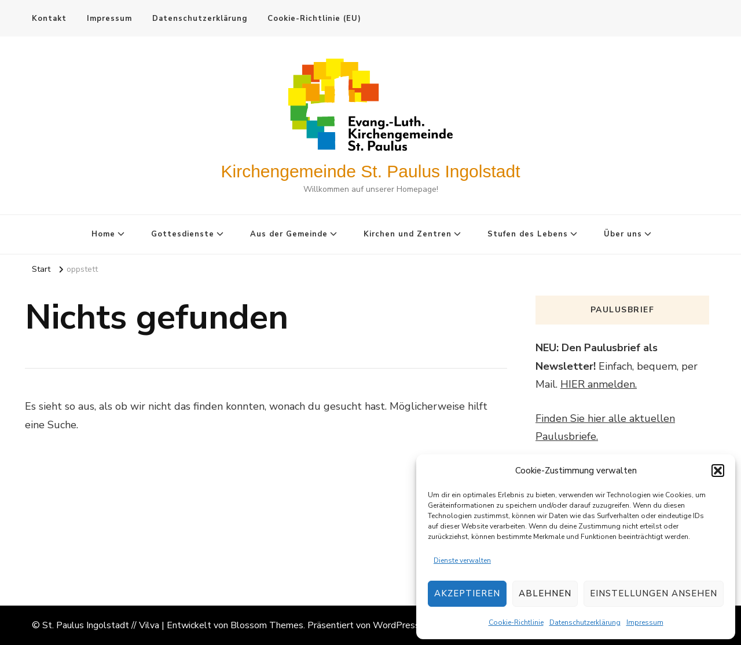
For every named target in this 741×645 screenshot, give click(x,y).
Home (103, 234)
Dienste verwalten (462, 560)
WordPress (396, 625)
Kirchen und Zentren (408, 234)
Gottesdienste (182, 234)
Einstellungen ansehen (653, 593)
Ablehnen (545, 593)
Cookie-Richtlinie (516, 622)
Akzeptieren (467, 593)
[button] (718, 470)
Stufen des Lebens (527, 234)
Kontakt (49, 18)
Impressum (644, 622)
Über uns (623, 234)
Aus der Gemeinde (289, 234)
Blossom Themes (266, 625)
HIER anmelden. (598, 384)
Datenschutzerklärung (585, 622)
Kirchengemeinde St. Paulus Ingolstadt (370, 171)
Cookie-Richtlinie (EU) (314, 18)
